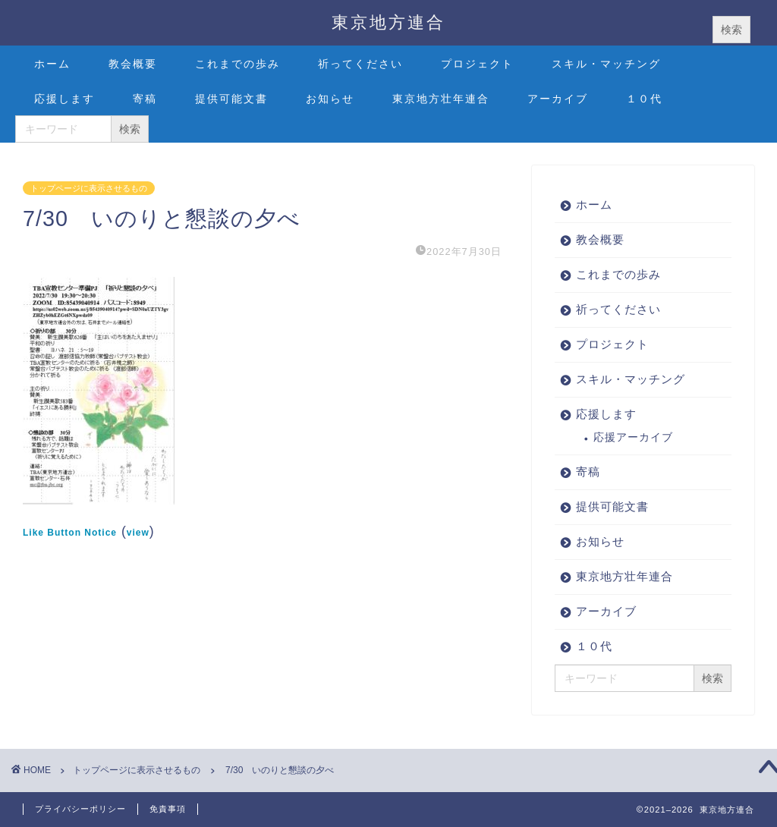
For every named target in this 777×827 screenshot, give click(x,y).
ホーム (52, 64)
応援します (64, 98)
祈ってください (360, 64)
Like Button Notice (70, 532)
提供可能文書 (231, 98)
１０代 (644, 98)
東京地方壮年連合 (440, 98)
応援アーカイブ (633, 437)
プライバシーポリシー (80, 808)
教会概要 (133, 64)
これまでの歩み (237, 64)
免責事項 (167, 808)
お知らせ (330, 98)
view (138, 532)
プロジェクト (477, 64)
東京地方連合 (388, 21)
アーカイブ (557, 98)
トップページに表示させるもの (88, 188)
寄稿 (145, 98)
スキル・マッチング (606, 64)
